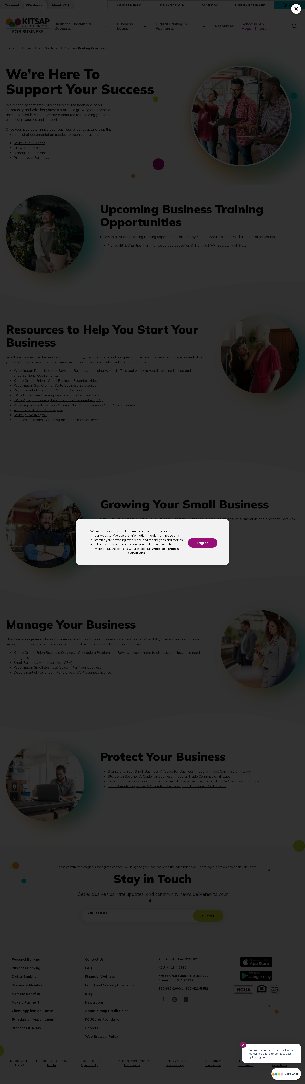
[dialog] (152, 542)
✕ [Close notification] (243, 1045)
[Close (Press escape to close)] (296, 9)
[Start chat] (286, 1074)
